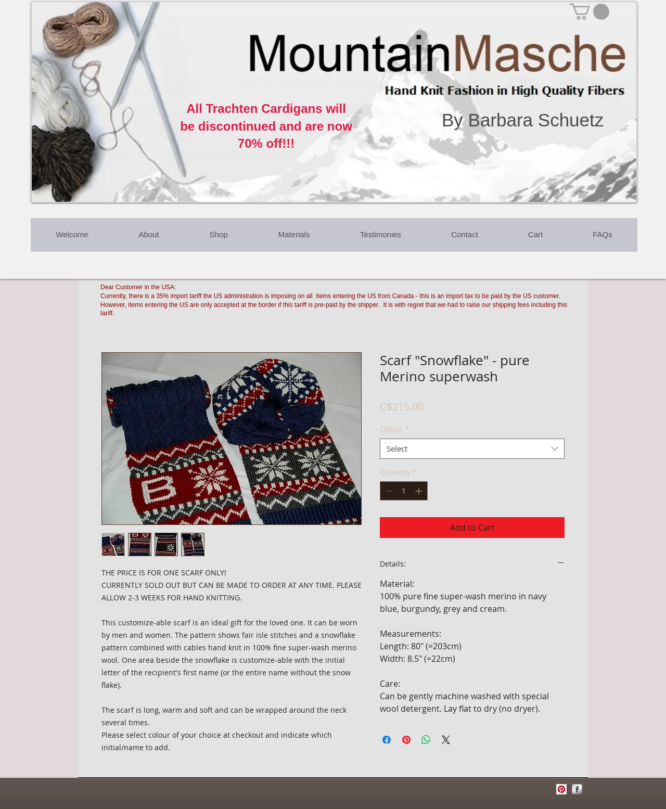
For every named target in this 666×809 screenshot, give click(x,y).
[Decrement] (387, 491)
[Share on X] (446, 740)
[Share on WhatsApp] (426, 740)
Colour (394, 429)
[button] (589, 12)
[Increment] (419, 491)
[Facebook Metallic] (577, 789)
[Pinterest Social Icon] (561, 789)
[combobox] (472, 449)
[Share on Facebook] (386, 740)
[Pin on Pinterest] (406, 740)
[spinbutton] (403, 491)
